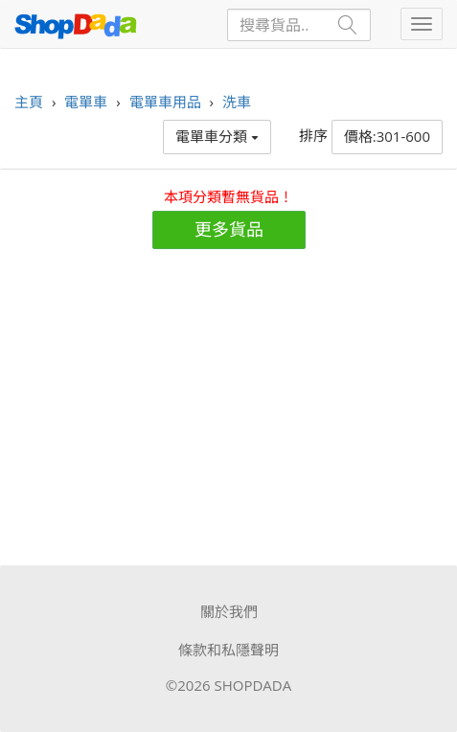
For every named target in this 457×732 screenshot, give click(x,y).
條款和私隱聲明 (228, 649)
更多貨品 (228, 228)
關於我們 (229, 611)
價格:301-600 (387, 136)
